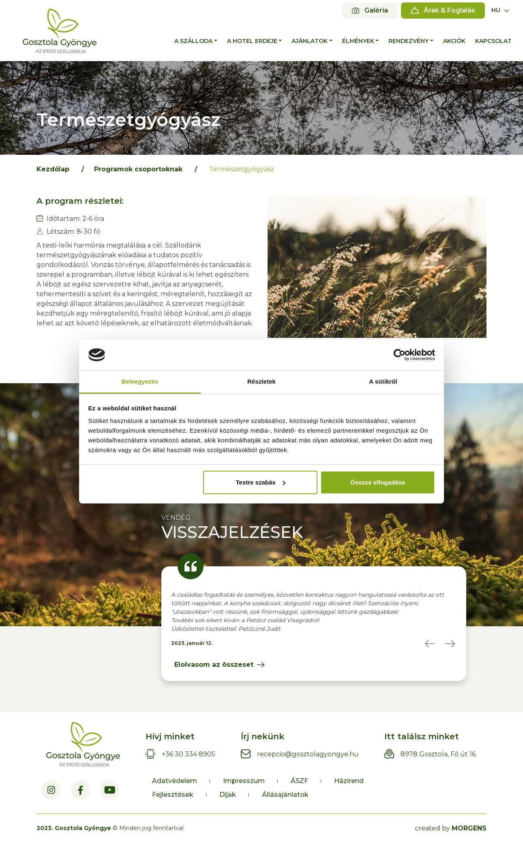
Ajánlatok (310, 41)
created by (451, 828)
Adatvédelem (174, 781)
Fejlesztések (172, 794)
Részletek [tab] (261, 381)
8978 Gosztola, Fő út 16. (439, 754)
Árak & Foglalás (449, 10)
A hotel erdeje (252, 41)
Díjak (227, 794)
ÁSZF (299, 781)
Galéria (376, 10)
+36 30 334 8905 (188, 754)
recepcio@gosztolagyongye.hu (308, 754)
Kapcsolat (493, 41)
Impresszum (244, 781)
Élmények (358, 41)
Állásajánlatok (285, 794)
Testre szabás (260, 482)
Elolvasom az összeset (213, 664)
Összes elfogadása (377, 482)
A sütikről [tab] (383, 381)
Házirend (349, 781)
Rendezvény (408, 41)
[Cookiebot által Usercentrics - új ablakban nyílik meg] (399, 355)
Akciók (454, 41)
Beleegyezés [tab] (139, 381)
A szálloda (193, 41)
